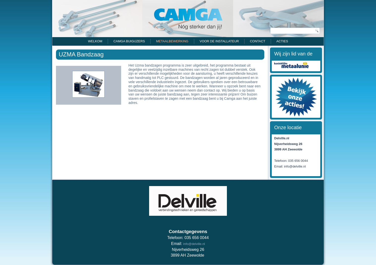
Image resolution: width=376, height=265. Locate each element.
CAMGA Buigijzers (129, 41)
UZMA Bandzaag (81, 54)
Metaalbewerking (172, 41)
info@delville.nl (194, 244)
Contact (257, 41)
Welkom (95, 41)
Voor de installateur (219, 41)
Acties (282, 41)
